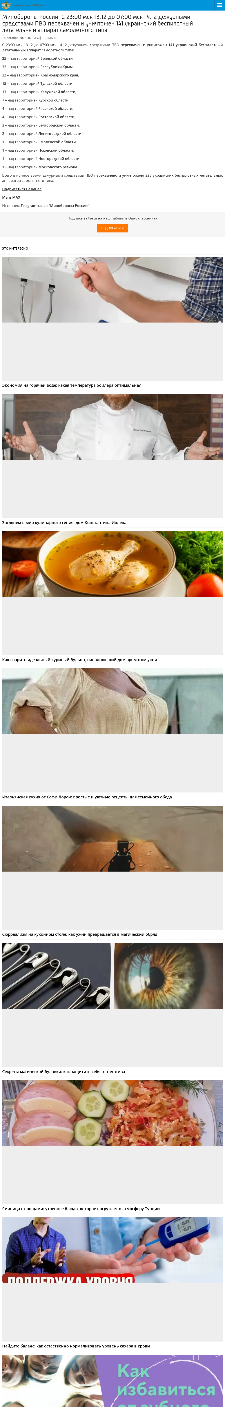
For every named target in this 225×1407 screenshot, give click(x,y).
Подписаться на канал (22, 189)
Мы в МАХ (11, 197)
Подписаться (112, 228)
